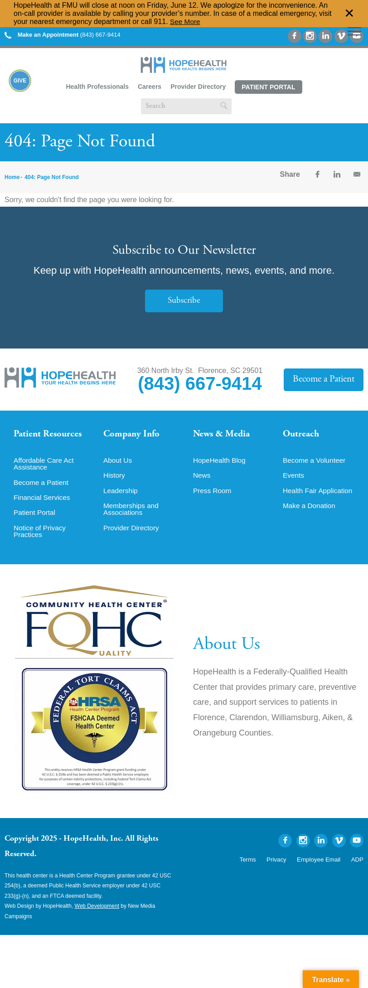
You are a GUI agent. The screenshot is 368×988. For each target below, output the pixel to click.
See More (185, 21)
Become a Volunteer (315, 463)
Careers (149, 86)
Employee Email (322, 864)
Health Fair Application (319, 494)
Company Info (133, 435)
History (114, 478)
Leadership (121, 494)
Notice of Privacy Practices (41, 535)
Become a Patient (324, 379)
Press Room (213, 494)
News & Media (222, 435)
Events (294, 478)
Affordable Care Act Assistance (45, 467)
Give (20, 81)
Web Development (97, 911)
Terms (256, 864)
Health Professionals (97, 86)
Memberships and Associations (132, 513)
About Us (118, 463)
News (202, 478)
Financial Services (43, 501)
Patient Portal (268, 87)
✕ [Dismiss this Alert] (349, 13)
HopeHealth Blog (220, 463)
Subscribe (184, 300)
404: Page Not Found (51, 177)
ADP (357, 864)
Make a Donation (310, 509)
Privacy (283, 864)
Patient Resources (49, 435)
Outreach (302, 435)
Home (12, 177)
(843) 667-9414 (63, 34)
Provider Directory (198, 86)
